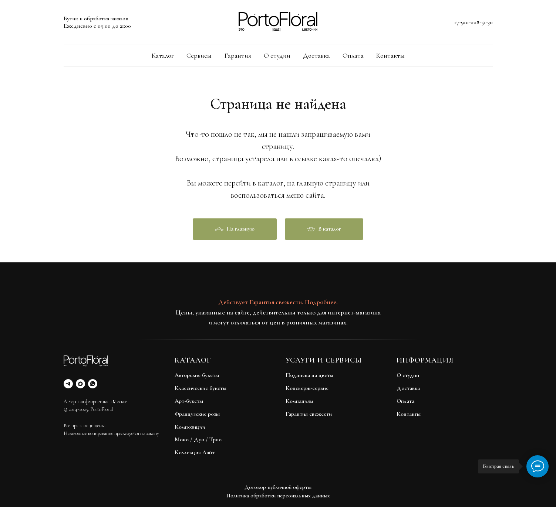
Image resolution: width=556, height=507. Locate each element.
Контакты (390, 55)
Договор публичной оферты (278, 487)
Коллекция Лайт (195, 452)
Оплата (353, 55)
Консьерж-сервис (307, 388)
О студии (277, 55)
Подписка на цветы (309, 375)
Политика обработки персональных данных (278, 495)
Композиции (190, 427)
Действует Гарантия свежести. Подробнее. (278, 302)
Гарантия (237, 55)
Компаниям (299, 401)
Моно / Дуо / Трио (198, 439)
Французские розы (197, 414)
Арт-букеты (189, 401)
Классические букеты (200, 388)
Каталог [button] (163, 55)
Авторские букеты (197, 375)
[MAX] (80, 383)
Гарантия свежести (309, 414)
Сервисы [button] (199, 55)
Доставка (316, 55)
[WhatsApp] (92, 383)
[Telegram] (68, 383)
